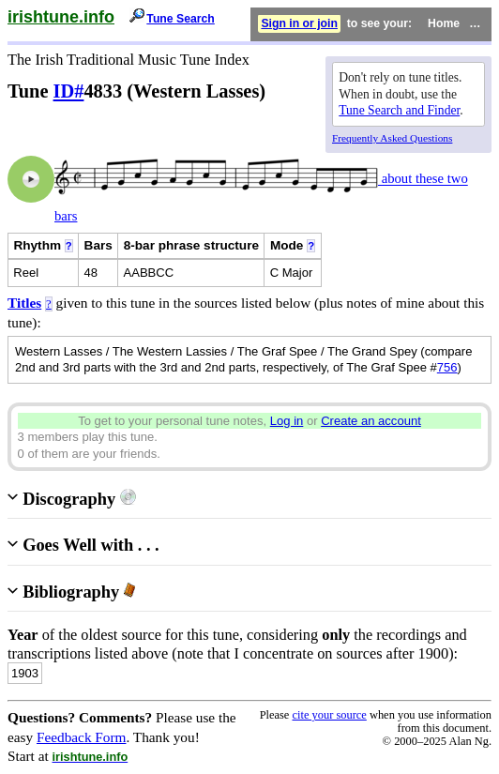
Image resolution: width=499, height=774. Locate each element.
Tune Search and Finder (399, 110)
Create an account (371, 421)
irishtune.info (61, 17)
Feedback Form (82, 737)
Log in (287, 421)
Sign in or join (299, 23)
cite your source (329, 714)
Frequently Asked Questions (392, 138)
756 (447, 367)
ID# (68, 91)
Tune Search (180, 18)
